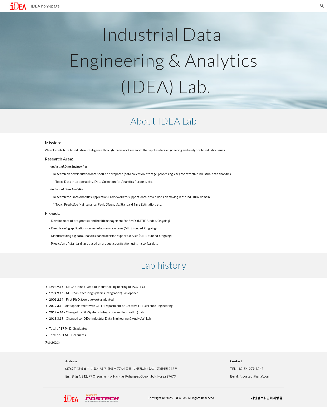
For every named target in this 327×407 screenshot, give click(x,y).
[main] (163, 60)
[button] (322, 6)
